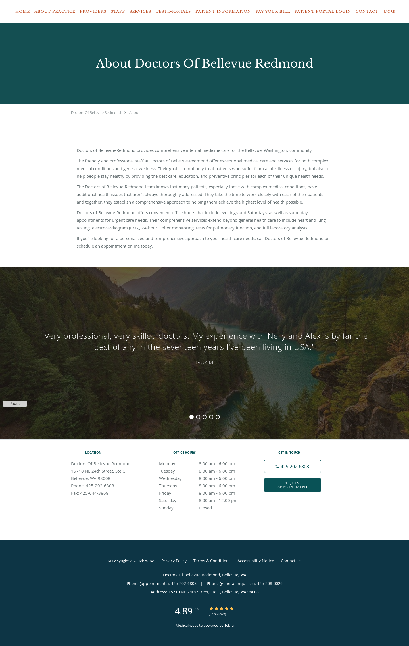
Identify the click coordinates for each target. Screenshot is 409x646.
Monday (203, 463)
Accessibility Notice (255, 560)
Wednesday (203, 478)
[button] (400, 11)
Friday (203, 493)
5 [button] (217, 417)
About (134, 112)
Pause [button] (15, 403)
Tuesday (203, 470)
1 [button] (191, 417)
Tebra (229, 625)
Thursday (203, 485)
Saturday (203, 500)
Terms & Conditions (212, 560)
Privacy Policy (174, 560)
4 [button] (211, 417)
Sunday (203, 507)
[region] (204, 347)
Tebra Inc (146, 560)
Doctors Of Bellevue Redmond (96, 112)
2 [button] (198, 417)
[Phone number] (292, 466)
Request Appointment (292, 484)
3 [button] (204, 417)
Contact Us (291, 560)
